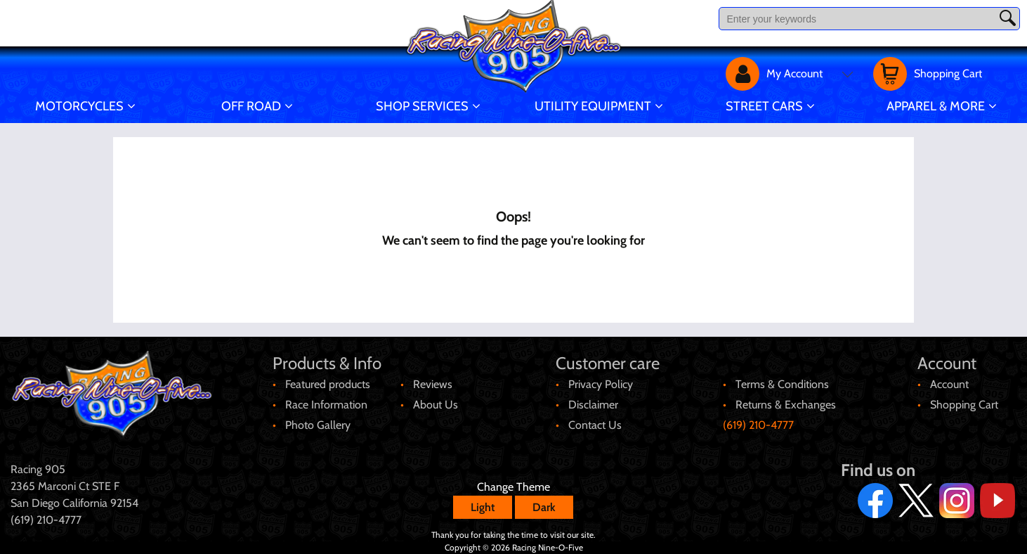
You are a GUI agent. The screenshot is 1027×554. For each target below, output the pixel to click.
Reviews (432, 384)
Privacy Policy (600, 384)
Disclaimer (593, 404)
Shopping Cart (964, 404)
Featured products (327, 384)
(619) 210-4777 (758, 425)
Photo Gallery (318, 425)
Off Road (251, 106)
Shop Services (422, 106)
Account (949, 384)
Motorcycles (79, 106)
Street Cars (764, 106)
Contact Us (595, 425)
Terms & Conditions (782, 384)
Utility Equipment (593, 106)
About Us (435, 404)
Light (483, 507)
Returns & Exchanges (785, 404)
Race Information (326, 404)
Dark (544, 507)
